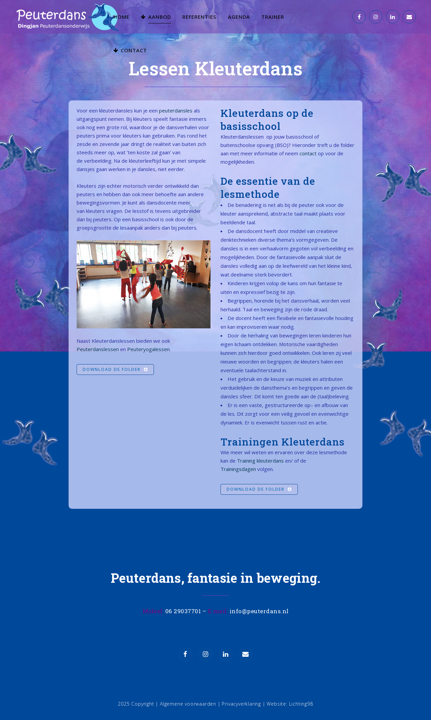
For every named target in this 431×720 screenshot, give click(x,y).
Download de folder (115, 369)
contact (308, 153)
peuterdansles (175, 110)
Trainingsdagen (238, 469)
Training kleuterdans (260, 460)
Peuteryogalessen (148, 349)
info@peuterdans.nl (259, 611)
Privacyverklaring (241, 704)
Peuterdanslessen (98, 349)
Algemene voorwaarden (188, 704)
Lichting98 (301, 704)
